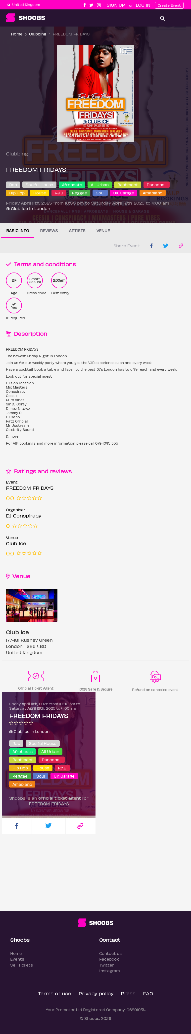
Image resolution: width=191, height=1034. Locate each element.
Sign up (116, 4)
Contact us (110, 953)
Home (17, 33)
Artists (77, 230)
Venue (103, 230)
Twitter (106, 965)
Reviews (49, 230)
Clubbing (37, 33)
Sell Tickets (21, 965)
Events (17, 959)
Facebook (109, 959)
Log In (143, 4)
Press (128, 993)
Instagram (109, 970)
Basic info (17, 230)
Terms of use (54, 993)
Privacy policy (96, 993)
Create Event (169, 5)
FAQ (148, 993)
